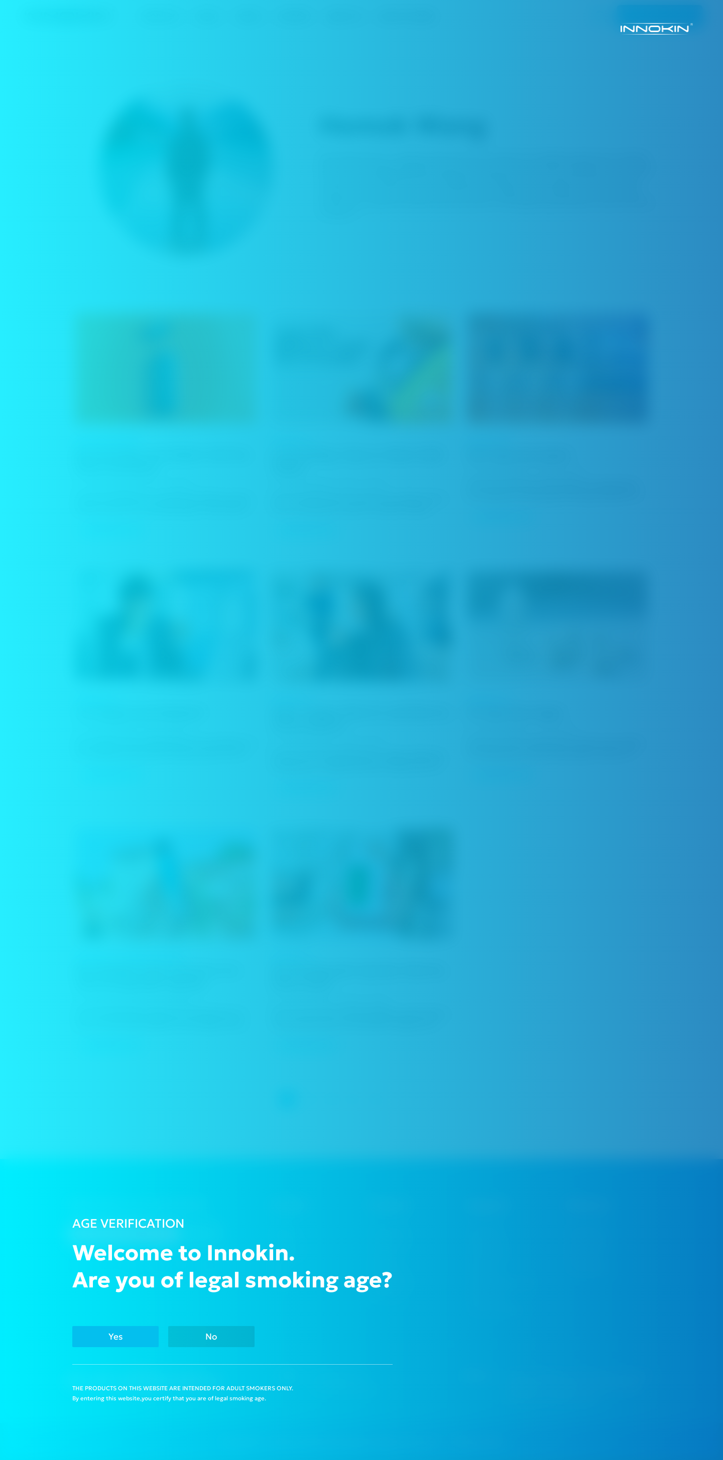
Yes (115, 1336)
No (211, 1336)
